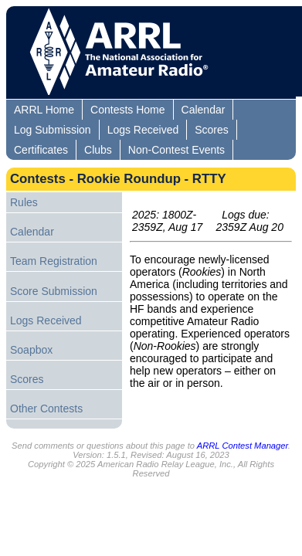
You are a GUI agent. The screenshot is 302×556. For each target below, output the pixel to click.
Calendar (204, 109)
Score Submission (53, 291)
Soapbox (31, 350)
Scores (212, 130)
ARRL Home (44, 109)
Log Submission (52, 130)
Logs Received (143, 130)
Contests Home (127, 109)
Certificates (41, 150)
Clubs (98, 150)
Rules (24, 202)
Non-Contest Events (176, 150)
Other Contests (46, 408)
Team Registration (53, 261)
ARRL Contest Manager (242, 445)
